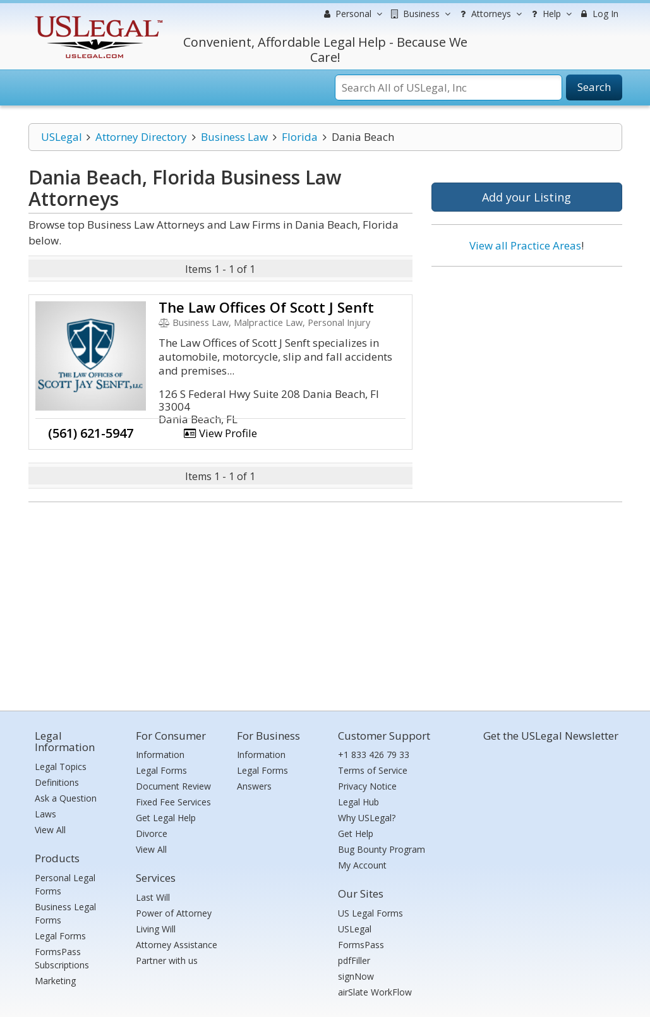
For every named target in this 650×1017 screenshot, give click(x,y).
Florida (300, 136)
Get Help (355, 833)
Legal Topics (61, 767)
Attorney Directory (141, 136)
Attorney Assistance (176, 945)
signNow (356, 976)
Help (550, 14)
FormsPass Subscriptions (62, 958)
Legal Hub (358, 802)
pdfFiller (354, 960)
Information (160, 755)
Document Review (173, 786)
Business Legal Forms (65, 913)
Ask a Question (66, 798)
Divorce (151, 833)
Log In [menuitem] (598, 14)
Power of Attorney (174, 913)
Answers (254, 786)
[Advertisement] (526, 358)
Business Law (234, 136)
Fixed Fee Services (173, 802)
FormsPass (361, 945)
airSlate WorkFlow (375, 992)
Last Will (153, 897)
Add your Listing (526, 197)
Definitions (57, 782)
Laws (45, 814)
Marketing (55, 981)
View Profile (220, 433)
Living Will (156, 929)
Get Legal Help (166, 818)
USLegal (61, 136)
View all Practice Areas (525, 245)
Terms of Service (372, 770)
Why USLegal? (366, 818)
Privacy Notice (367, 786)
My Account (362, 865)
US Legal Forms (370, 913)
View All (50, 830)
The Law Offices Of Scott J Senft (266, 307)
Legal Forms (60, 936)
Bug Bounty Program (381, 849)
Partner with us (167, 960)
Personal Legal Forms (65, 884)
